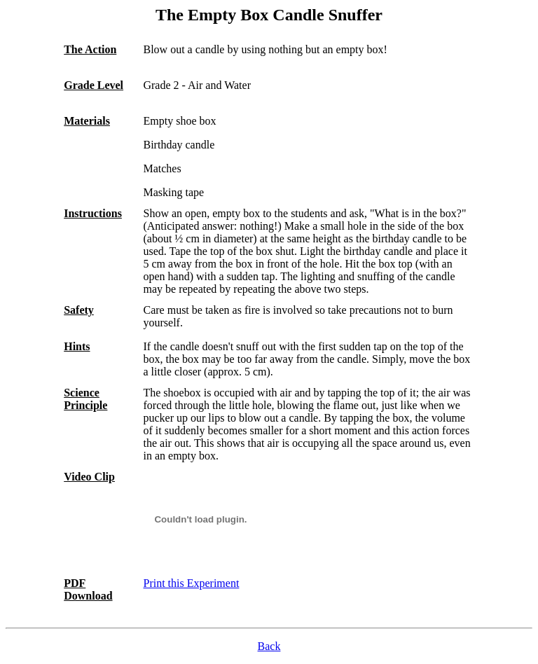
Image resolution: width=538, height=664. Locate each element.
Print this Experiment (191, 583)
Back (269, 646)
